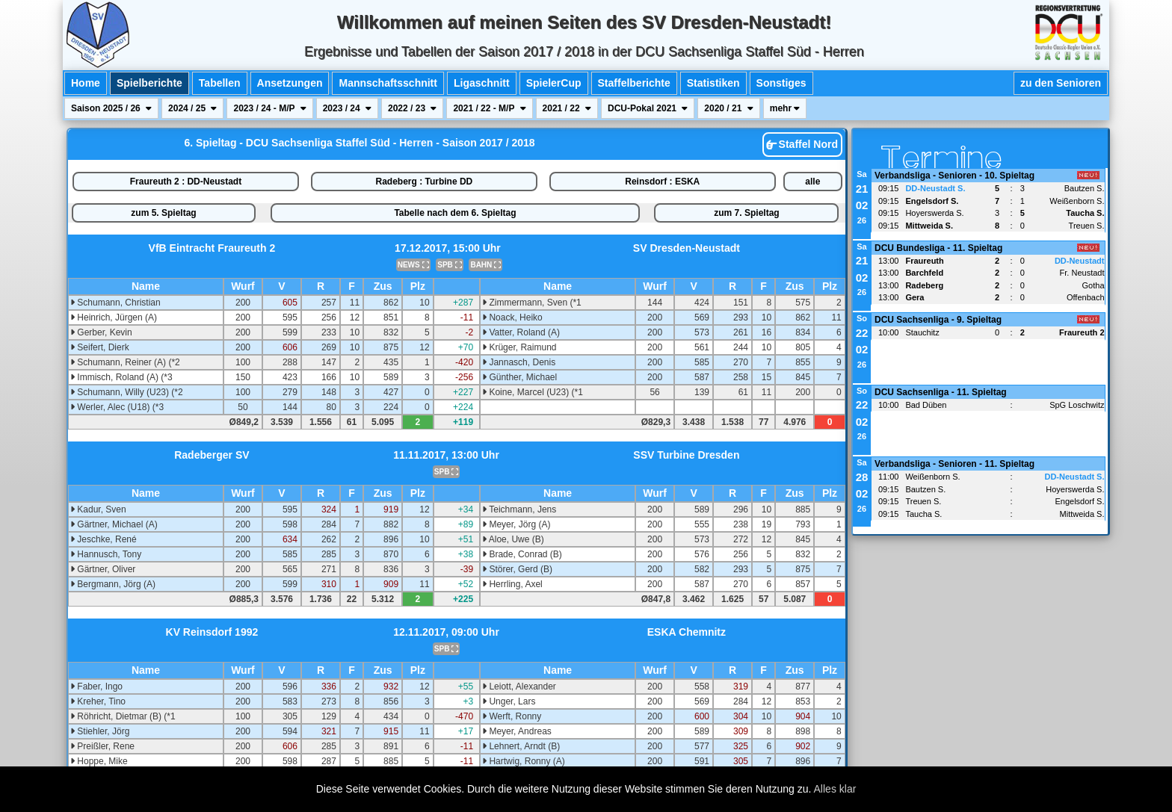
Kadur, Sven (98, 509)
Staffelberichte (634, 83)
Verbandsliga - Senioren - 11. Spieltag (954, 464)
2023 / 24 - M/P (269, 108)
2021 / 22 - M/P (489, 108)
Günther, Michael (519, 377)
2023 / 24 (347, 108)
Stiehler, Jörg (99, 731)
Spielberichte (149, 83)
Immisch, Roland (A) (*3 (121, 377)
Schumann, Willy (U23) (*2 (126, 392)
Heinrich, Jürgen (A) (113, 317)
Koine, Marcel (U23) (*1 (532, 392)
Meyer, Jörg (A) (516, 524)
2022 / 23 (412, 108)
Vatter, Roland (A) (521, 332)
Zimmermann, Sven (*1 (532, 302)
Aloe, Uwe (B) (513, 539)
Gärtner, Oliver (102, 569)
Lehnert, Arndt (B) (521, 746)
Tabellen (220, 83)
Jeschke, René (103, 539)
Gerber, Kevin (101, 332)
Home (85, 83)
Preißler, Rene (102, 746)
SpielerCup (554, 83)
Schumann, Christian (115, 302)
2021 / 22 (567, 108)
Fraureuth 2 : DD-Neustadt (185, 181)
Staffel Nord (802, 144)
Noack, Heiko (512, 317)
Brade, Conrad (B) (522, 554)
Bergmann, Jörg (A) (112, 584)
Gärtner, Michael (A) (114, 524)
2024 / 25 (192, 108)
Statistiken (713, 83)
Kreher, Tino (98, 701)
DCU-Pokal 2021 (648, 108)
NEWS (413, 265)
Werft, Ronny (511, 716)
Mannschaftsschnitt (388, 83)
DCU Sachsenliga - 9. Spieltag (938, 319)
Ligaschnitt (482, 83)
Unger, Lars (508, 701)
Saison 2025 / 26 (111, 108)
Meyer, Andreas (517, 731)
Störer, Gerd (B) (517, 569)
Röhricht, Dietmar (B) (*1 (123, 716)
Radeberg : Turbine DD (423, 181)
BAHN (485, 265)
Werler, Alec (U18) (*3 (117, 407)
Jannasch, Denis (518, 362)
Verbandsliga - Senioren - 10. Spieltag (954, 175)
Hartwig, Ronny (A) (523, 761)
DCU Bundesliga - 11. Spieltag (938, 248)
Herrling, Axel (512, 584)
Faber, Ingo (96, 686)
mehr (785, 108)
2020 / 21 (728, 108)
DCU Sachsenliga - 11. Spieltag (941, 392)
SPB (449, 265)
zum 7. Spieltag (746, 213)
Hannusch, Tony (105, 554)
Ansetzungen (290, 83)
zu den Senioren (1060, 83)
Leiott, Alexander (519, 686)
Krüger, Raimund (519, 347)
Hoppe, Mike (99, 761)
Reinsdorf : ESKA (662, 181)
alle (812, 181)
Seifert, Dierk (99, 347)
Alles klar (835, 789)
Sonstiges (781, 83)
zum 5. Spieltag (163, 213)
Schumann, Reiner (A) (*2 (125, 362)
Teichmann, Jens (519, 509)
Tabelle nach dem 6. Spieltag (455, 213)
